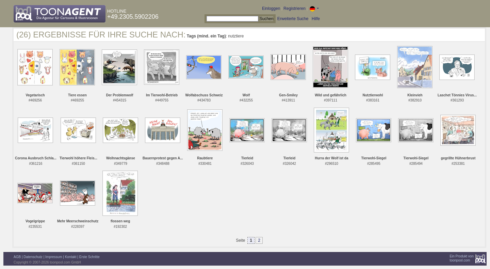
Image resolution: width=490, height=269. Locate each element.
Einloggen (271, 8)
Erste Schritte (89, 257)
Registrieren (294, 8)
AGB (17, 257)
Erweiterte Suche (292, 18)
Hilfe (316, 18)
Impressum (53, 257)
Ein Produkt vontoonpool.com (462, 258)
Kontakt (71, 257)
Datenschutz (33, 257)
